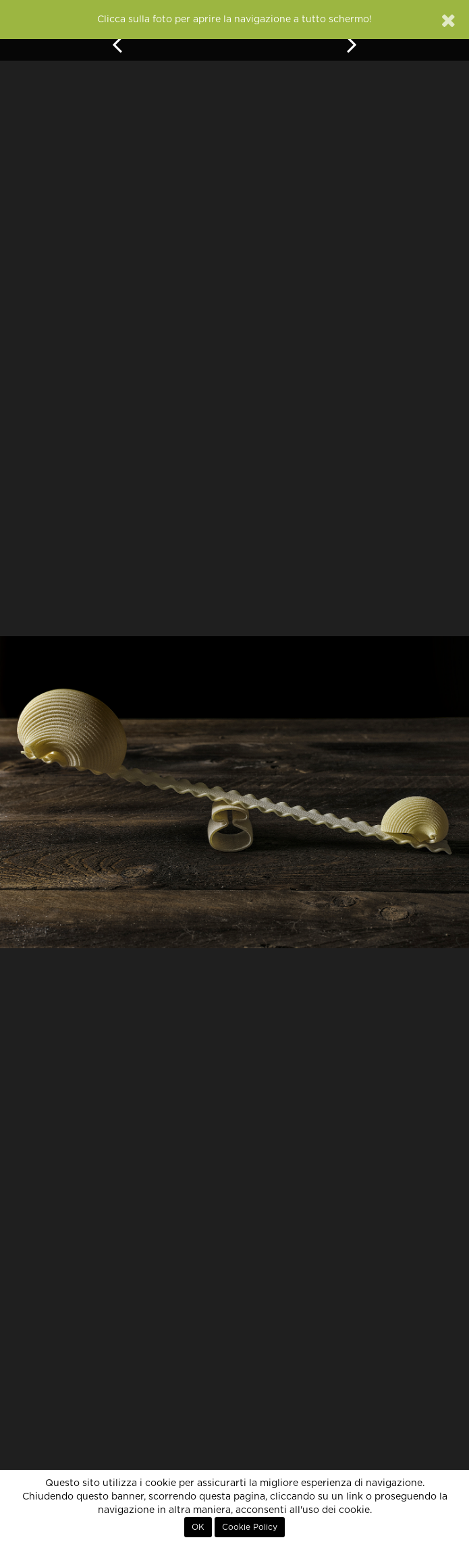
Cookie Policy (249, 1527)
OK (198, 1527)
